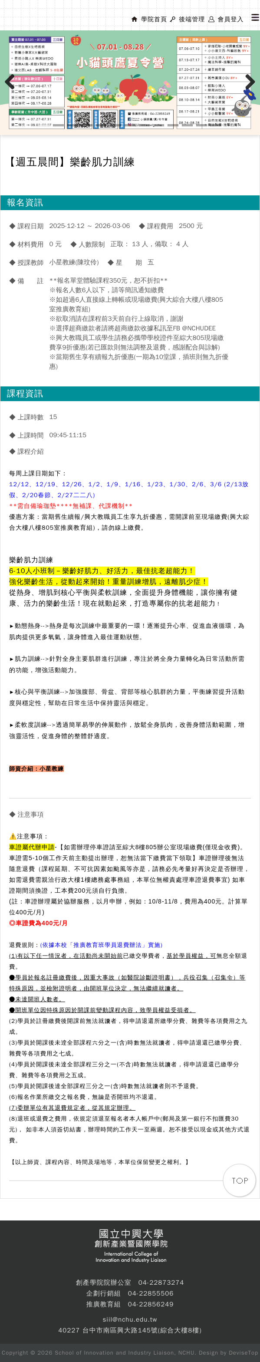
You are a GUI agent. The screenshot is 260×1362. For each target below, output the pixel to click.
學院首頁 (154, 19)
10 (173, 125)
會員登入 (230, 19)
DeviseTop (243, 1352)
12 (201, 125)
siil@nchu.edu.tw (130, 1319)
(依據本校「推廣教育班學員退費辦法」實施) (101, 945)
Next (251, 90)
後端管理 (192, 19)
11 (187, 125)
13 (216, 125)
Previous (13, 90)
